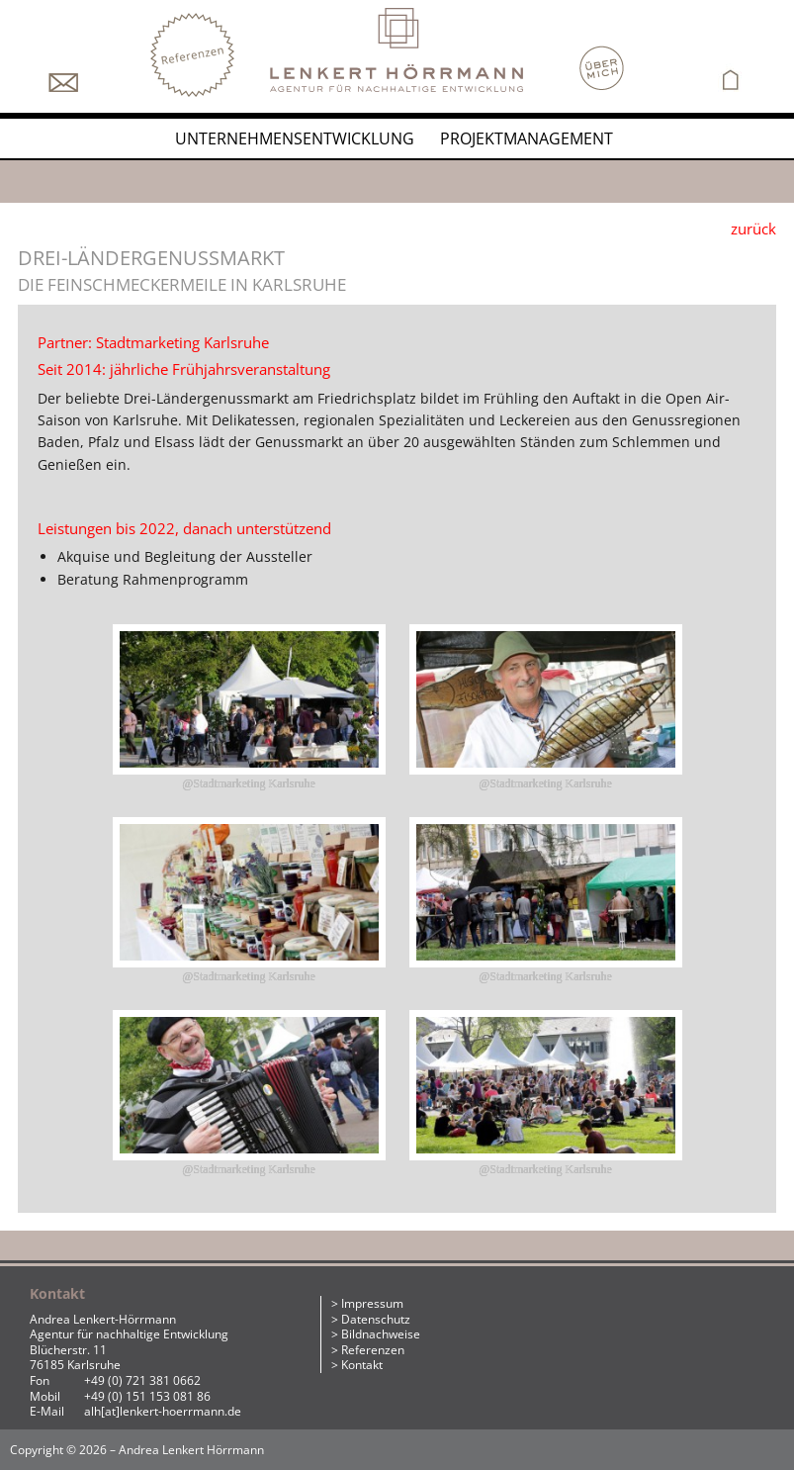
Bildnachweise (380, 1334)
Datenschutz (375, 1319)
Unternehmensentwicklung (294, 138)
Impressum (372, 1303)
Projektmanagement (526, 138)
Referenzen (372, 1349)
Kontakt (362, 1364)
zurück (753, 228)
